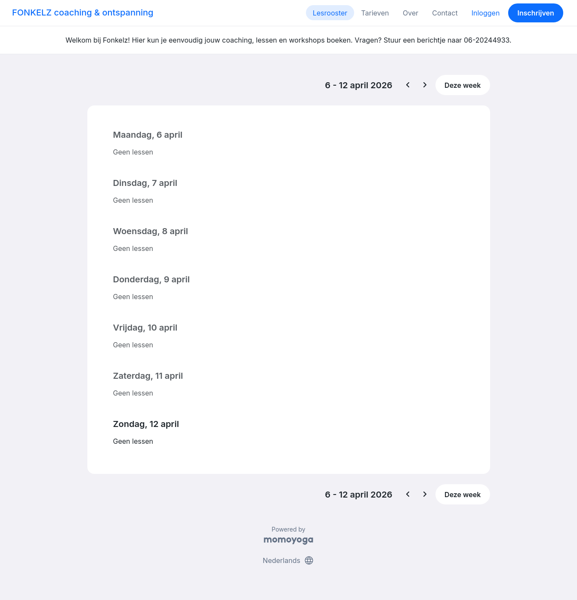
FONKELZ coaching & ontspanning (82, 12)
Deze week (462, 85)
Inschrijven (536, 13)
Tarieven (375, 13)
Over (410, 13)
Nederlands (289, 560)
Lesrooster (330, 13)
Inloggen (486, 13)
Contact (444, 13)
